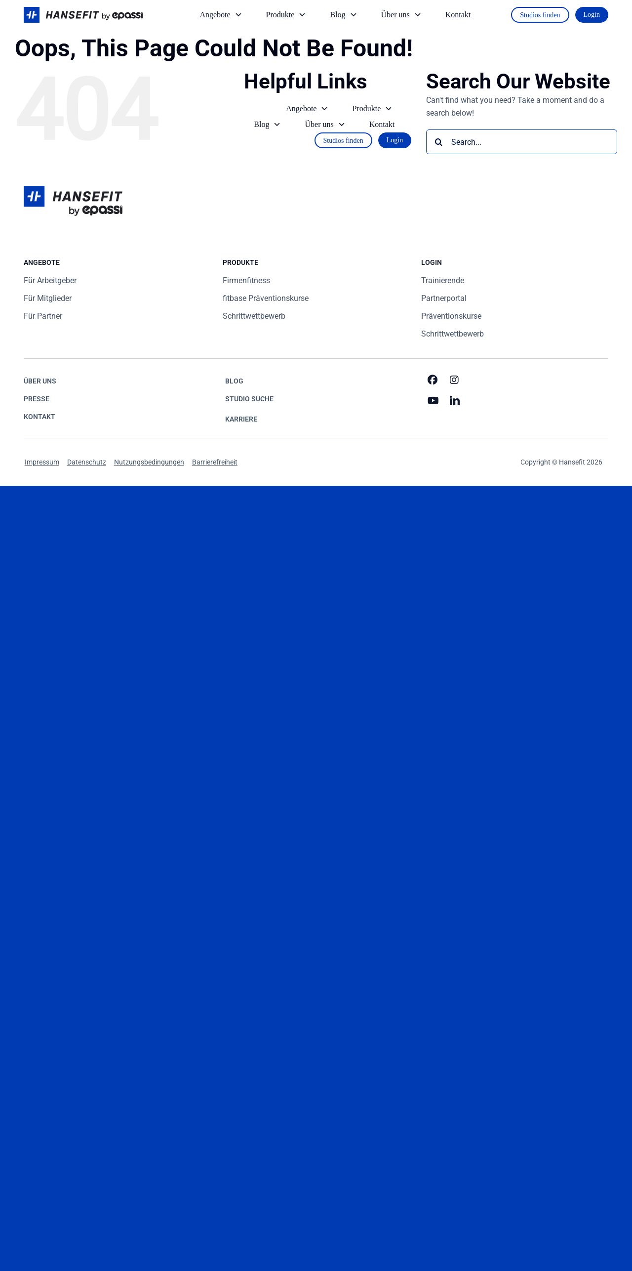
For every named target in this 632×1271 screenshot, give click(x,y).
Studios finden (540, 15)
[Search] (438, 141)
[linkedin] (455, 401)
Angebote (221, 15)
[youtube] (433, 401)
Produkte (287, 15)
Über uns (402, 15)
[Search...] (521, 141)
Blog (344, 15)
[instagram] (455, 380)
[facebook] (433, 380)
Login (592, 14)
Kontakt (458, 14)
